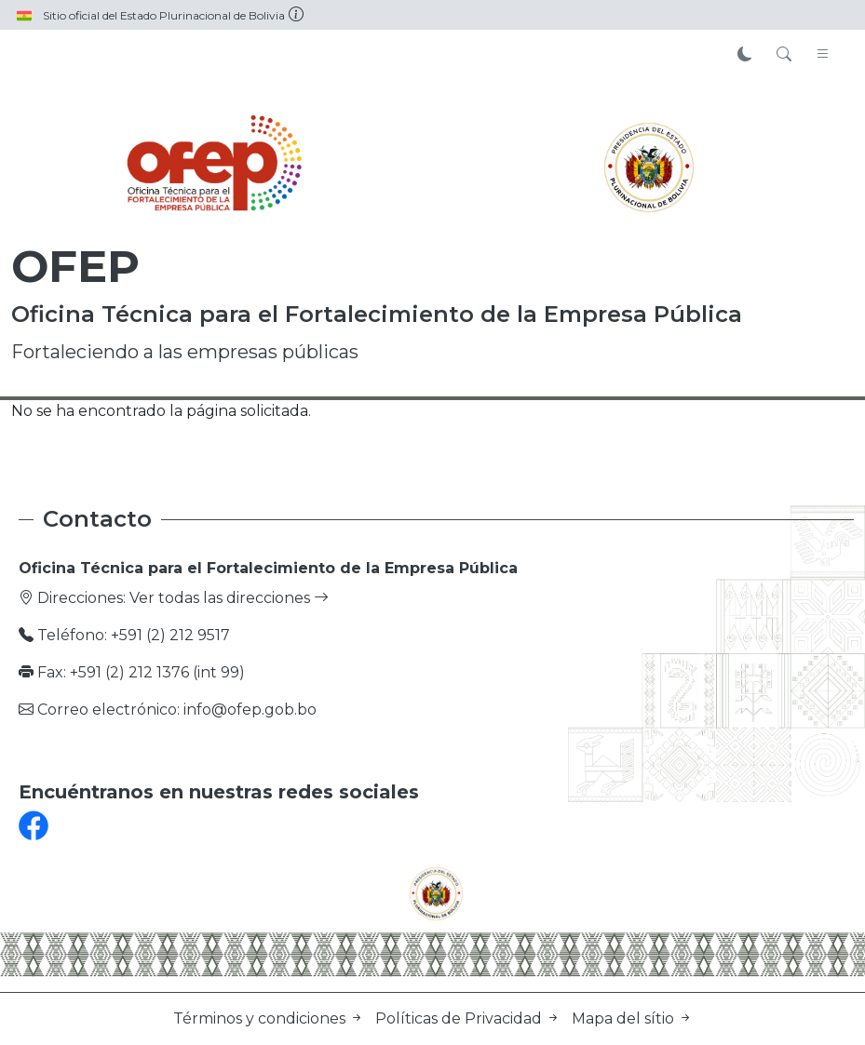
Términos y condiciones (270, 1018)
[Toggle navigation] (823, 55)
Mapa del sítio (632, 1018)
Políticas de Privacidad (469, 1018)
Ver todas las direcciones (229, 598)
